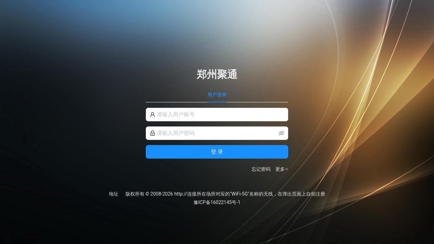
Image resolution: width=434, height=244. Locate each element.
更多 (281, 169)
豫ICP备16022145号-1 (217, 202)
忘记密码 (261, 169)
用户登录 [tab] (217, 94)
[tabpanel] (217, 140)
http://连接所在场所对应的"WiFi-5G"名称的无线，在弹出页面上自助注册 (249, 194)
